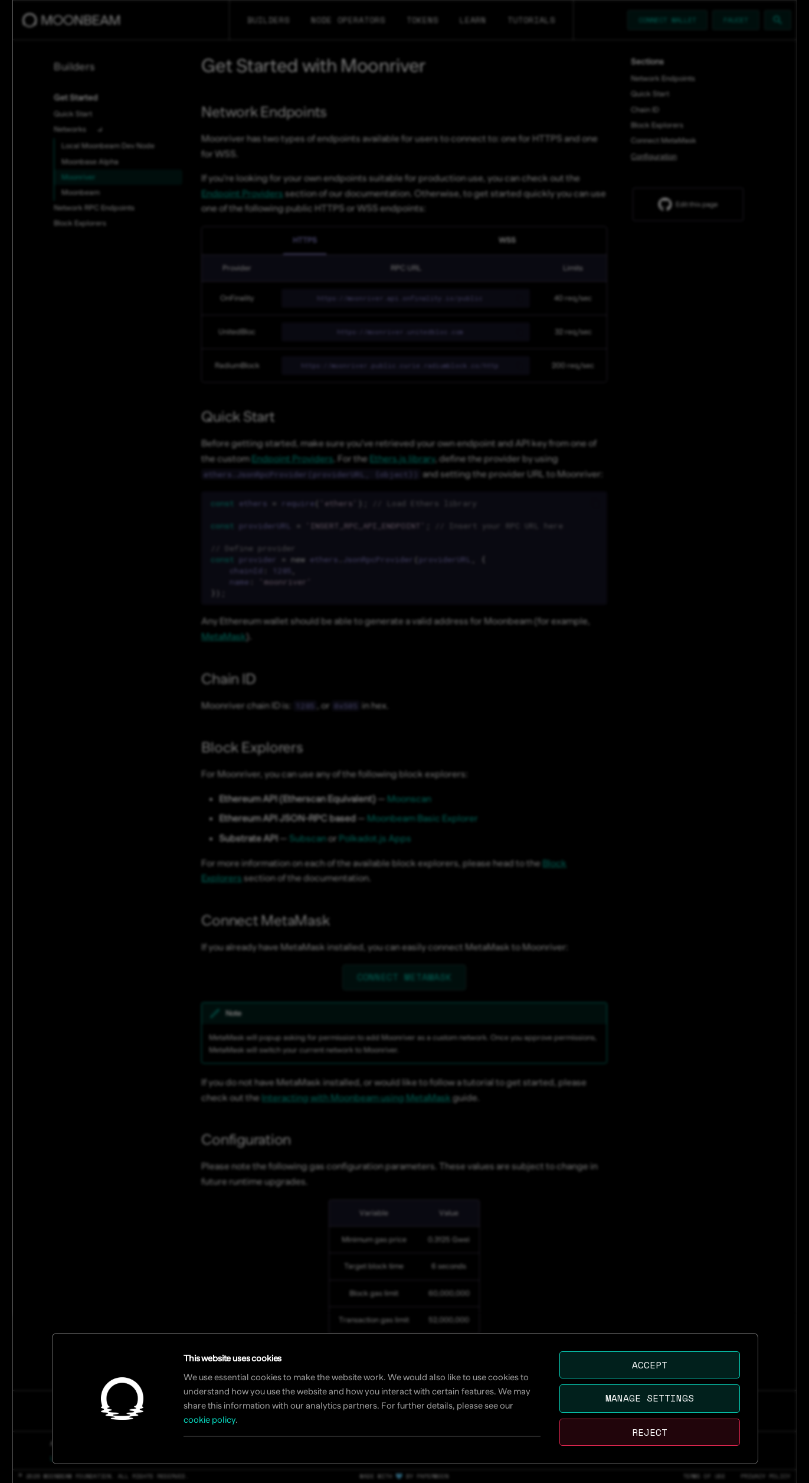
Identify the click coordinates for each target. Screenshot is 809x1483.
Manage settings (649, 1398)
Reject (649, 1432)
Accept (649, 1365)
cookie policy (209, 1419)
